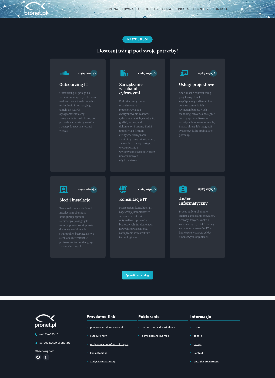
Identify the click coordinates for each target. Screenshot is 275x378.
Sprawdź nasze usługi (137, 275)
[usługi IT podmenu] (157, 9)
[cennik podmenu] (207, 9)
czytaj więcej (86, 73)
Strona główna (119, 9)
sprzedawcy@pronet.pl (54, 343)
